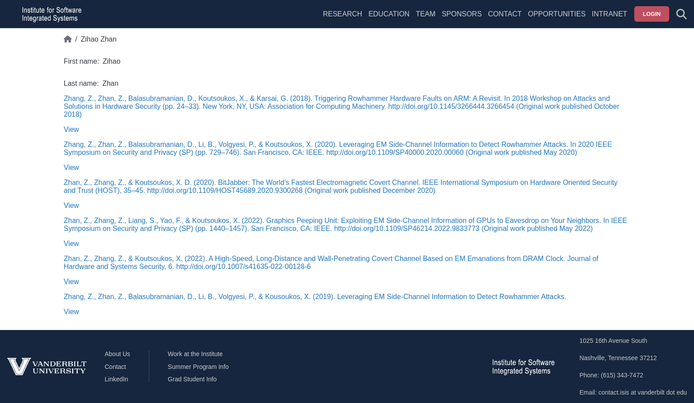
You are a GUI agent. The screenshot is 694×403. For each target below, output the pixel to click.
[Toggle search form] (681, 14)
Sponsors (462, 14)
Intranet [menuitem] (609, 14)
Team (425, 14)
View (71, 129)
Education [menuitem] (388, 14)
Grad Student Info (192, 379)
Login (652, 14)
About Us (118, 353)
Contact (505, 14)
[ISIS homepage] (49, 14)
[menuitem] (425, 19)
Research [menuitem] (342, 14)
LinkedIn (116, 379)
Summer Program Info (198, 366)
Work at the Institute (195, 353)
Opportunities (557, 14)
